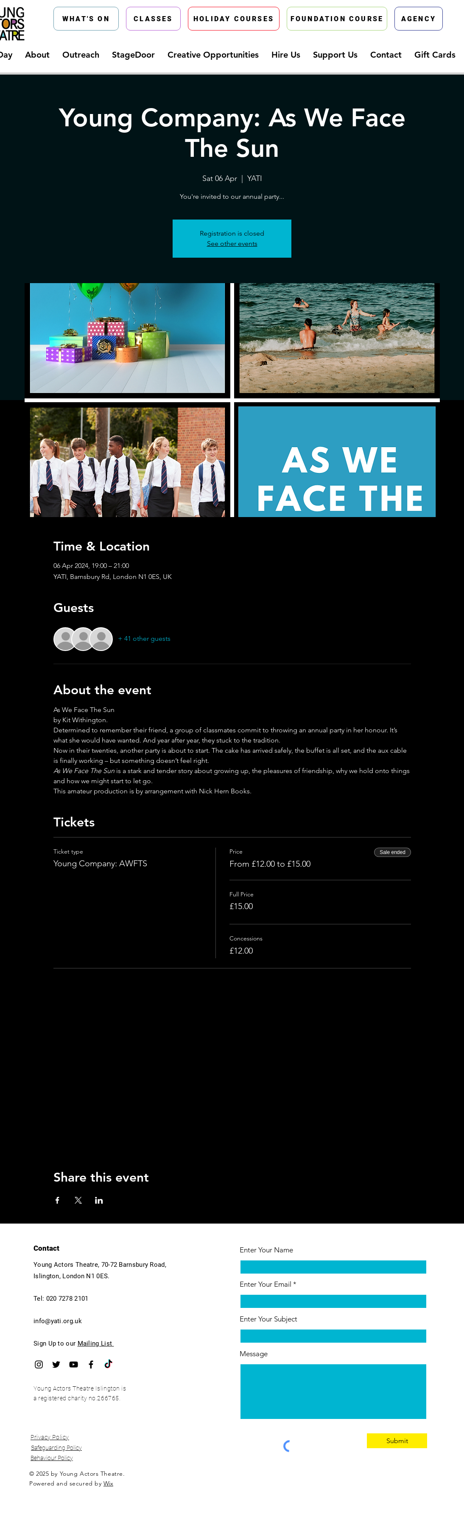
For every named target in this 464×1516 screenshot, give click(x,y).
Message (254, 1353)
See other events (232, 243)
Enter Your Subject (268, 1319)
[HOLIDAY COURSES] (234, 19)
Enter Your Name (266, 1250)
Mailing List (96, 1343)
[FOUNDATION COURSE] (337, 19)
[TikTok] (108, 1364)
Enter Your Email (265, 1284)
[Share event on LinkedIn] (99, 1200)
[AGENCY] (418, 19)
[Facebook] (91, 1364)
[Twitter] (56, 1364)
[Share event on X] (78, 1200)
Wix (108, 1483)
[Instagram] (39, 1364)
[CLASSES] (153, 19)
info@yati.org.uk (58, 1321)
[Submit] (397, 1440)
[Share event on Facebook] (57, 1200)
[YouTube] (73, 1364)
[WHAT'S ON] (86, 19)
